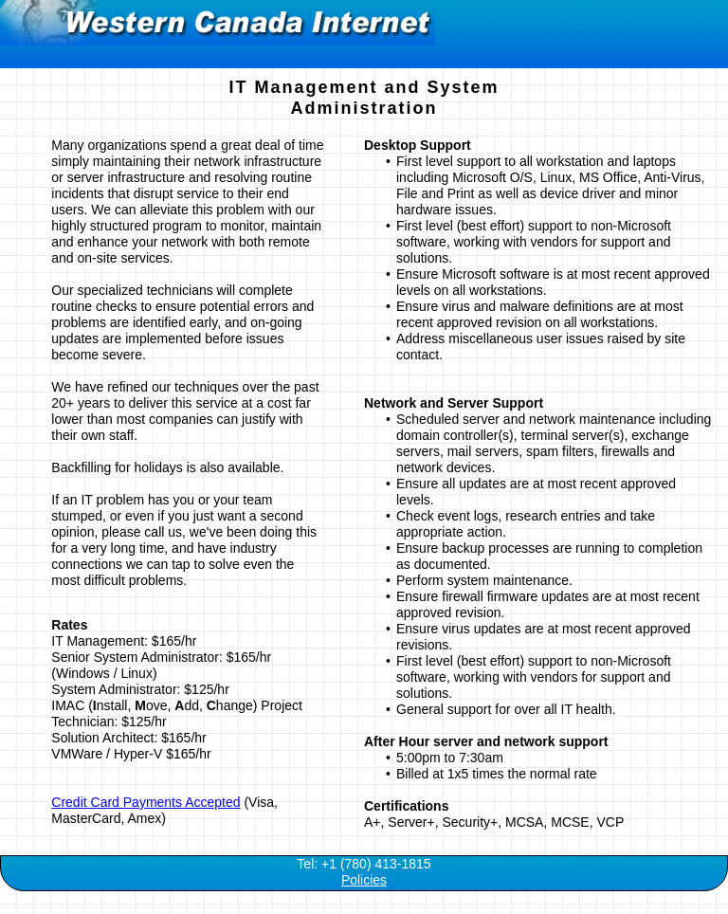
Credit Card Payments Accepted (145, 802)
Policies (364, 879)
